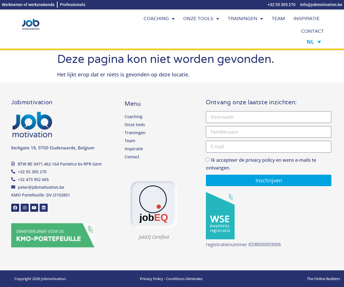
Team (278, 19)
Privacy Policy (151, 278)
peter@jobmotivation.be (41, 187)
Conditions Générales (184, 278)
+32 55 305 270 (32, 171)
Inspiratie (306, 19)
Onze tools (201, 19)
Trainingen (245, 19)
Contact (312, 31)
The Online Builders (323, 278)
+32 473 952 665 (33, 179)
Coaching (159, 19)
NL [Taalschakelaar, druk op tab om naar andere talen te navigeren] (310, 41)
